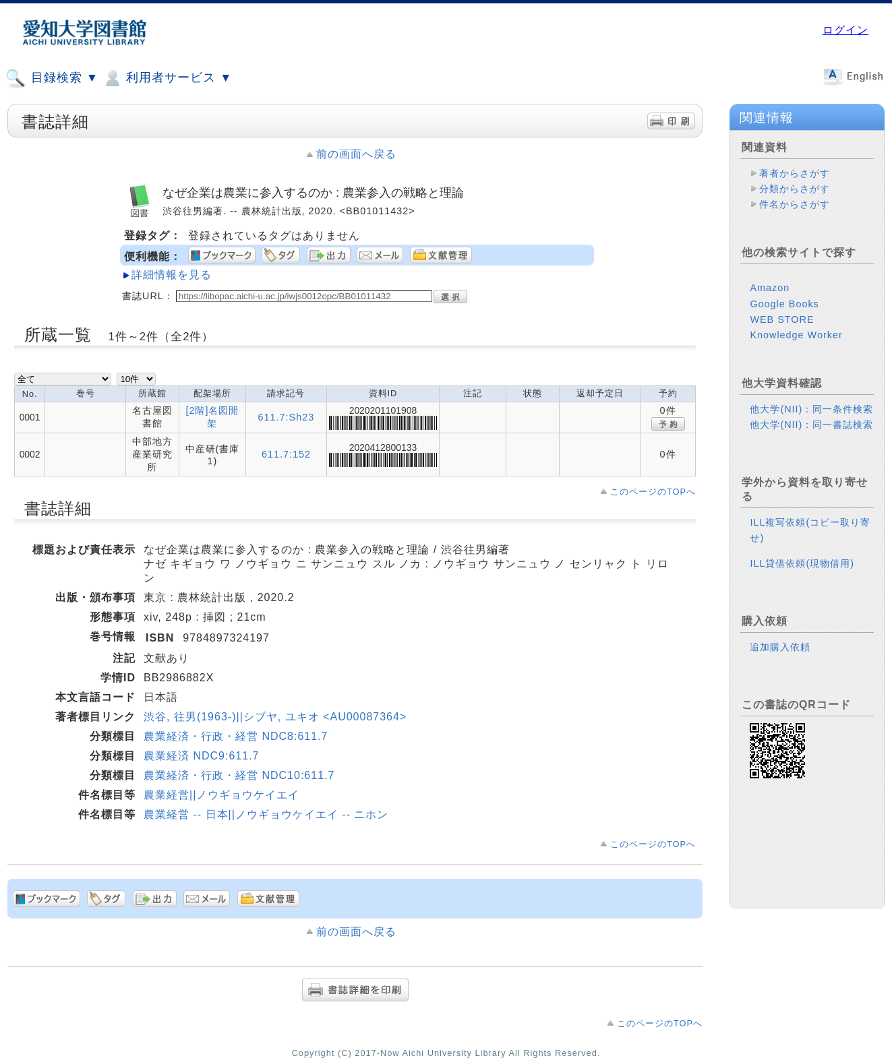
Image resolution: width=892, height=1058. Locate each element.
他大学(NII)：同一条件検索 (811, 409)
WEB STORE (782, 319)
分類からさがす (794, 188)
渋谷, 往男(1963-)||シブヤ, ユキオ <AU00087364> (275, 716)
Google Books (784, 304)
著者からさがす (794, 173)
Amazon (770, 287)
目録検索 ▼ (51, 78)
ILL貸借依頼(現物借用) (802, 563)
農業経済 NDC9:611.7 (202, 755)
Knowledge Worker (796, 335)
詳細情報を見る (171, 274)
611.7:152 (286, 454)
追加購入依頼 (780, 647)
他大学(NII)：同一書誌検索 (811, 424)
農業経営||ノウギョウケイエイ (221, 795)
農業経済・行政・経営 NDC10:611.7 (239, 775)
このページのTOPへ (653, 492)
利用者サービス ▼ (167, 78)
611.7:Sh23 (286, 417)
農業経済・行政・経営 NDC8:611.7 (236, 736)
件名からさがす (794, 204)
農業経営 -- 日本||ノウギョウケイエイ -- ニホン (266, 814)
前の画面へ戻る (356, 154)
